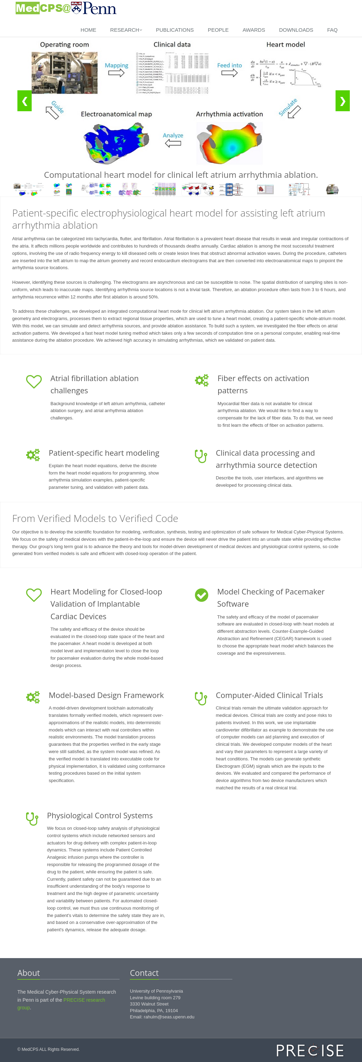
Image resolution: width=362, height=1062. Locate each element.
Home (88, 30)
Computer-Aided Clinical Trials (269, 695)
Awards (254, 30)
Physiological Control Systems (100, 815)
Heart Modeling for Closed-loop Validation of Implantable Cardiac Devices (106, 603)
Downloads (296, 30)
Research (126, 30)
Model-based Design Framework (106, 695)
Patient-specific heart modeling (104, 452)
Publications (175, 30)
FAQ (332, 30)
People (218, 30)
